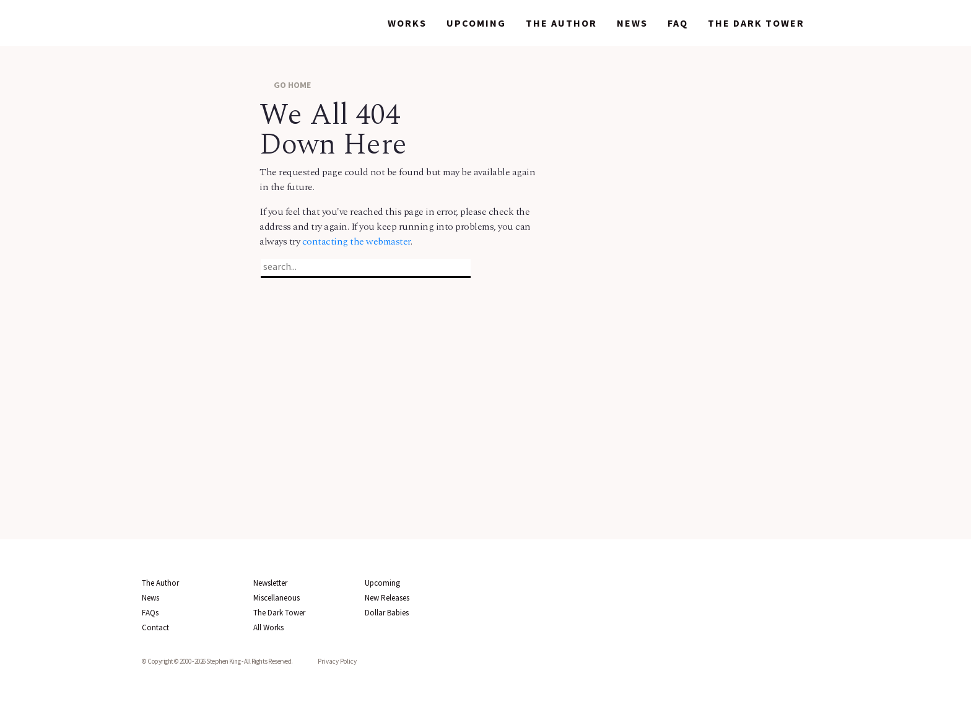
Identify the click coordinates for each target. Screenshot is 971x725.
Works (407, 23)
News (632, 23)
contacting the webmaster (356, 241)
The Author (561, 23)
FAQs (150, 612)
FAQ (678, 23)
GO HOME (285, 84)
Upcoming (476, 23)
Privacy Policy (337, 661)
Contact (155, 627)
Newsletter (270, 583)
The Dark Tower (756, 23)
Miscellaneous (276, 598)
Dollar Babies (387, 612)
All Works (268, 627)
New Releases (387, 598)
